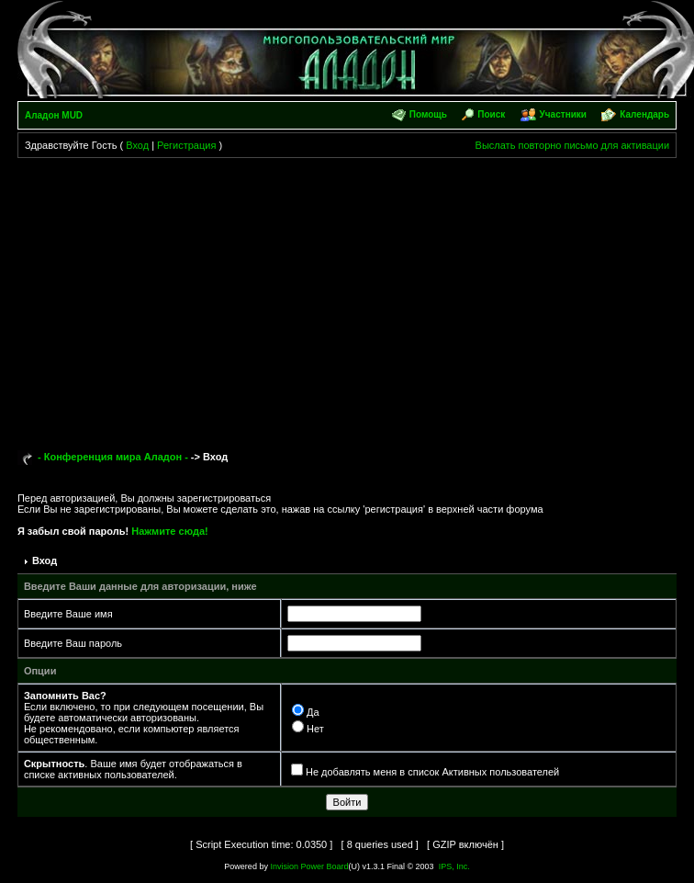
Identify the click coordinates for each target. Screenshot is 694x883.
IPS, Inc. (454, 866)
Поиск (491, 114)
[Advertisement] (347, 296)
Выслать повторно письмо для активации (573, 145)
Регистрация (186, 145)
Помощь (428, 114)
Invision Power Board (309, 866)
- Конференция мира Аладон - (113, 456)
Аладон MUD (54, 115)
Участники (563, 114)
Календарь (644, 114)
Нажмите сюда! (169, 531)
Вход (137, 145)
